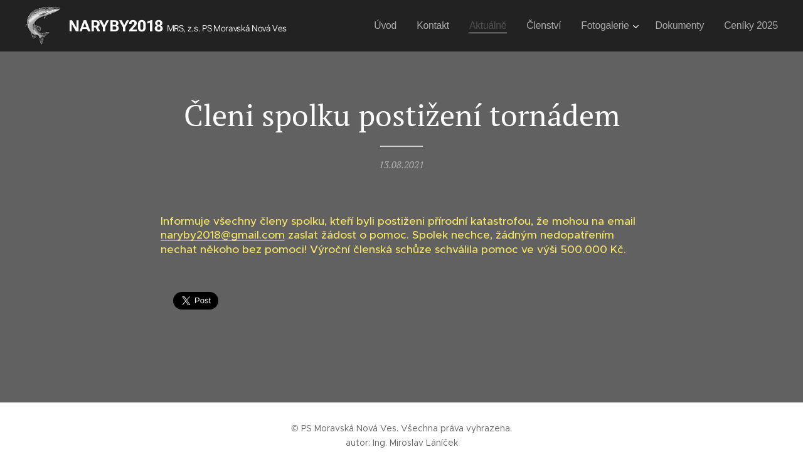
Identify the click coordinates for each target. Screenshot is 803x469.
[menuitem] (389, 25)
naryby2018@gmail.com (223, 235)
